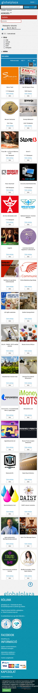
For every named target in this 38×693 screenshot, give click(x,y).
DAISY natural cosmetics (28, 505)
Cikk (6, 40)
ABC (22, 60)
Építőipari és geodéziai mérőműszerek (10, 280)
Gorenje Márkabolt (28, 119)
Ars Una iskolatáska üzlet (10, 216)
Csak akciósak (8, 34)
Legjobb (10, 248)
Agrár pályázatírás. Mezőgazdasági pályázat (10, 538)
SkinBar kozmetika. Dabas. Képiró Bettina (28, 570)
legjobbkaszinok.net (9, 441)
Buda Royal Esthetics (28, 473)
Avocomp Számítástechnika (28, 183)
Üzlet (6, 46)
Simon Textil (9, 87)
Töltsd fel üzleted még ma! (10, 612)
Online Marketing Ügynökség (28, 280)
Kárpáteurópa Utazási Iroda (9, 376)
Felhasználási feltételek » (8, 654)
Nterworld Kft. (10, 473)
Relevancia (13, 60)
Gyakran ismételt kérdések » (9, 646)
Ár (28, 60)
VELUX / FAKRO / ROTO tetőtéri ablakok (9, 345)
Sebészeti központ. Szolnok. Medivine (28, 216)
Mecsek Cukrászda (10, 119)
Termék (7, 42)
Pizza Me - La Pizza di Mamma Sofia (9, 152)
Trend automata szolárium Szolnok (9, 570)
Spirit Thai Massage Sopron (28, 537)
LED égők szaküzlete (9, 312)
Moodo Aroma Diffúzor (28, 344)
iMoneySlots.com (28, 409)
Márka (6, 44)
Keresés (9, 10)
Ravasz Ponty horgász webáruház (28, 441)
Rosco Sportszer (9, 183)
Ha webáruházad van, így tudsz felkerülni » (13, 616)
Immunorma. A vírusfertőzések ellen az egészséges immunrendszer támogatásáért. (9, 409)
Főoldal (3, 10)
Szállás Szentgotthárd (28, 312)
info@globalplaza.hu (7, 676)
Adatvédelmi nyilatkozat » (8, 652)
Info (10, 96)
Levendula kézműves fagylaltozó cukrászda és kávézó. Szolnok (28, 248)
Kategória (7, 48)
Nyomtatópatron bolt (10, 505)
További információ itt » (24, 688)
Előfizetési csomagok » (7, 648)
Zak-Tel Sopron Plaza (28, 87)
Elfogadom (7, 690)
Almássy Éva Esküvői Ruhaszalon (28, 377)
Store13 (28, 151)
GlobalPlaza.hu (5, 639)
